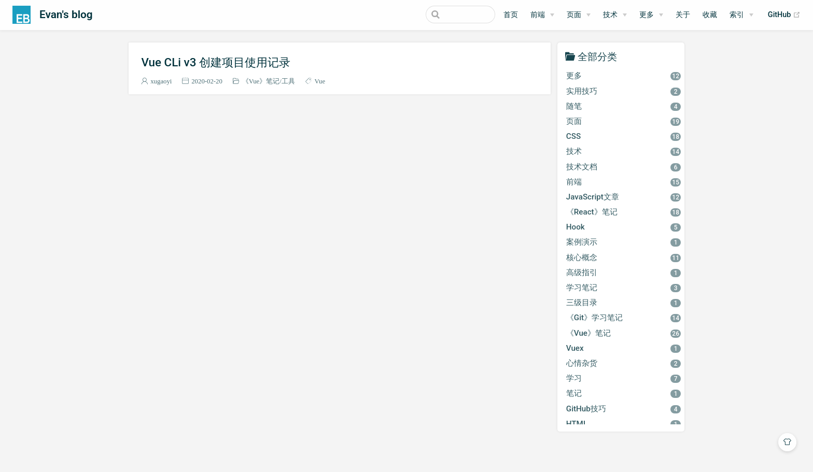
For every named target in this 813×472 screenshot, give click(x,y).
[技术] (615, 15)
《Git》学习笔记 (623, 317)
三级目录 (623, 302)
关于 (683, 14)
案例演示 (623, 242)
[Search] (442, 14)
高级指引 (623, 272)
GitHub (784, 15)
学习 (623, 378)
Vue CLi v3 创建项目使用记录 (215, 62)
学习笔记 (623, 287)
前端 (537, 14)
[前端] (542, 15)
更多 (646, 14)
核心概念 (623, 257)
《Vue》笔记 (261, 81)
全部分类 (597, 56)
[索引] (741, 15)
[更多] (651, 15)
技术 (610, 14)
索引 (737, 14)
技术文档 (623, 166)
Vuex (623, 348)
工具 (288, 81)
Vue (320, 81)
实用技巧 (623, 91)
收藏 (710, 14)
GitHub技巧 (623, 408)
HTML (623, 423)
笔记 (623, 393)
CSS (623, 136)
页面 (574, 14)
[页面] (579, 15)
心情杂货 (623, 363)
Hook (623, 227)
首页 (510, 14)
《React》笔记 (623, 212)
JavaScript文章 (623, 197)
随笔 (623, 106)
